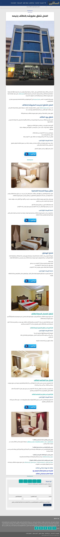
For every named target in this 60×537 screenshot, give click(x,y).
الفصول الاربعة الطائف (36, 328)
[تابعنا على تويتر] (45, 528)
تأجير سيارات (19, 3)
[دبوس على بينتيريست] (25, 481)
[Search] (45, 3)
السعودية (49, 6)
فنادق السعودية (36, 99)
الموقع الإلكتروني (18, 496)
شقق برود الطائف (31, 441)
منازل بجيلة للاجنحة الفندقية (41, 441)
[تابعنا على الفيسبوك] (54, 528)
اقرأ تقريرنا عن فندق (47, 394)
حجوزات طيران (26, 3)
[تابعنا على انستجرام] (50, 528)
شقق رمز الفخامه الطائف (47, 456)
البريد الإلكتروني (33, 496)
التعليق (49, 486)
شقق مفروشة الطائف (44, 107)
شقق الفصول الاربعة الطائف (42, 313)
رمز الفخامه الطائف (37, 394)
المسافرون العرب (55, 6)
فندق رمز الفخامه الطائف (43, 380)
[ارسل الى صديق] (30, 481)
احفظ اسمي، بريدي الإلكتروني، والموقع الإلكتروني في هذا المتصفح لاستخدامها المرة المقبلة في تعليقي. (31, 502)
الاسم (50, 496)
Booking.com (30, 10)
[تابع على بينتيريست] (36, 528)
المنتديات (37, 3)
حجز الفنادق (31, 3)
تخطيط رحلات (13, 3)
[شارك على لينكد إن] (21, 481)
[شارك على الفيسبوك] (39, 481)
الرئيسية (42, 3)
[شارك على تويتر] (34, 481)
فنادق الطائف (43, 6)
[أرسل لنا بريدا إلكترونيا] (41, 528)
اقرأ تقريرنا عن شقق (47, 328)
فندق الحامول (50, 441)
